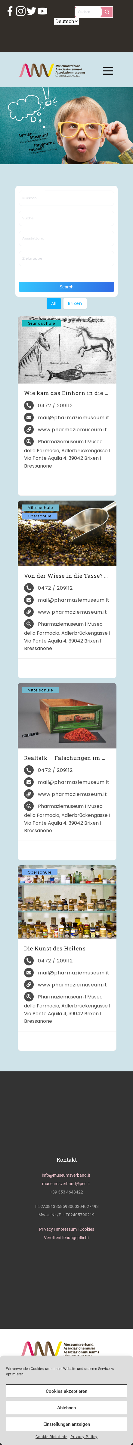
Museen (33, 191)
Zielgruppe (36, 251)
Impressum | (67, 1229)
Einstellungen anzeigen (66, 1424)
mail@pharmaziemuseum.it (74, 417)
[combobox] (66, 198)
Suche (32, 211)
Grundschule (41, 323)
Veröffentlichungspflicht (66, 1237)
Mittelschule (40, 507)
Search (66, 287)
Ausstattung (38, 231)
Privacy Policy (83, 1437)
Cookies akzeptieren (66, 1391)
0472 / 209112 (55, 405)
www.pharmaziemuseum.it (72, 429)
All (54, 303)
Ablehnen (66, 1407)
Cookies (86, 1229)
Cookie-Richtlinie (51, 1437)
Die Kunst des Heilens (55, 948)
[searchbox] (42, 198)
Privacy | (47, 1229)
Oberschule (39, 516)
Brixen (75, 303)
